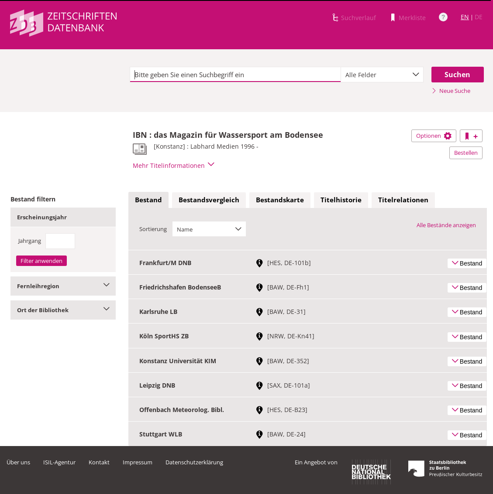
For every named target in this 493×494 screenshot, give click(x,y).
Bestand (148, 199)
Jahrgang (29, 241)
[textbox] (235, 74)
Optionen (434, 136)
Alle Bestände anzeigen (446, 225)
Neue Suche (450, 91)
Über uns (18, 462)
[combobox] (382, 74)
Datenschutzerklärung (194, 462)
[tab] (148, 200)
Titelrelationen (403, 199)
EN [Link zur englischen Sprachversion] (465, 17)
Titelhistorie (341, 199)
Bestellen (466, 153)
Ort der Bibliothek (63, 310)
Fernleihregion (63, 286)
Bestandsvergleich (209, 199)
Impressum (137, 462)
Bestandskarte (280, 199)
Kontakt (99, 462)
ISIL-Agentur (59, 462)
